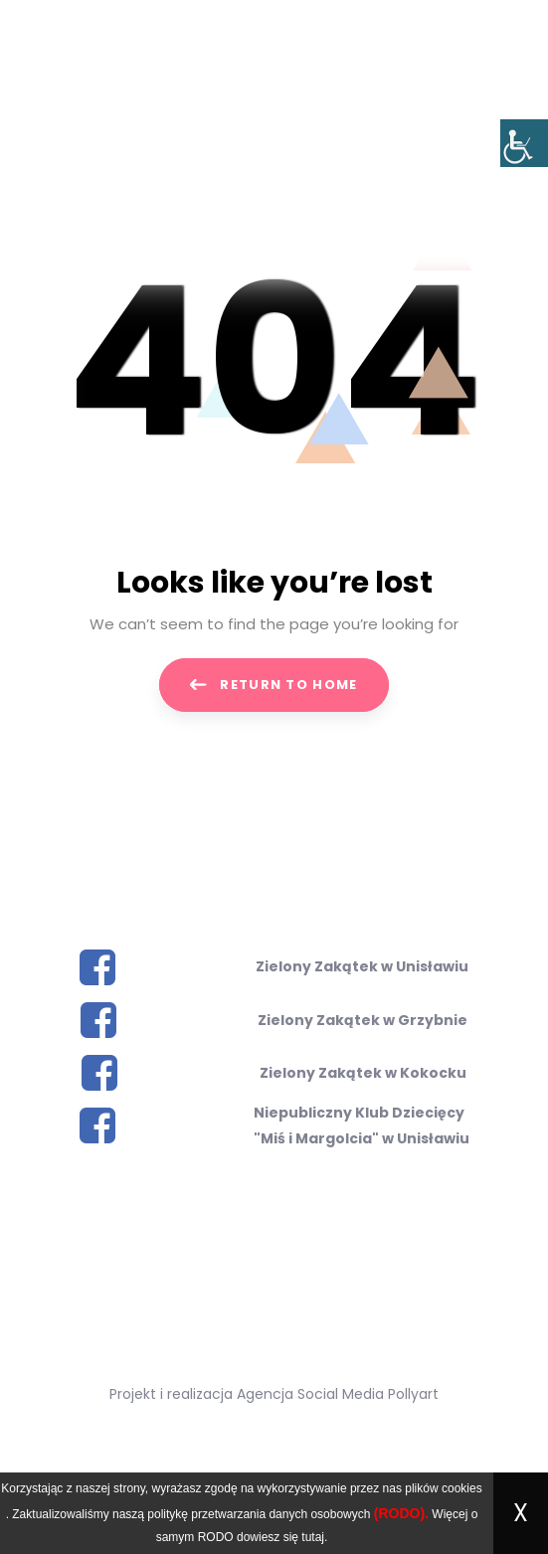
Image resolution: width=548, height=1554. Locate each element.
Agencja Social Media (310, 1394)
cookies (462, 1488)
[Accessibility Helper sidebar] (524, 143)
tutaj (312, 1537)
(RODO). (401, 1513)
